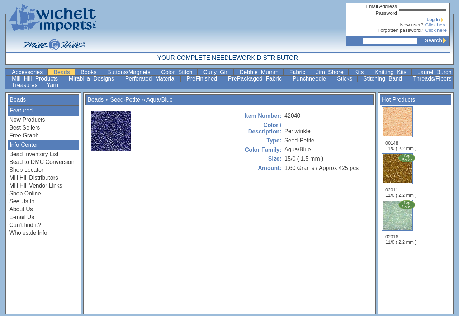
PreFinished (203, 79)
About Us (21, 209)
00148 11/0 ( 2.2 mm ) (401, 128)
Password (386, 13)
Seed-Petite (125, 100)
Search (437, 40)
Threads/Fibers (432, 79)
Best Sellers (24, 128)
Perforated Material (152, 79)
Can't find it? (25, 225)
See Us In (21, 201)
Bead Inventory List (33, 154)
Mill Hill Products (36, 79)
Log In (437, 19)
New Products (27, 120)
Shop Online (25, 193)
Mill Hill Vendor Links (35, 186)
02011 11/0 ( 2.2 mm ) (401, 175)
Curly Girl (217, 72)
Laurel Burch (434, 72)
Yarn (52, 85)
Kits (360, 72)
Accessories (29, 72)
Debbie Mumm (261, 72)
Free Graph (24, 135)
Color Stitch (178, 72)
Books (90, 72)
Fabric (299, 72)
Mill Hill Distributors (33, 178)
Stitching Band (384, 79)
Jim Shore (331, 72)
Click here (436, 25)
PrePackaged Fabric (256, 79)
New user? (411, 25)
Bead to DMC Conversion (41, 162)
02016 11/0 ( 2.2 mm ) (401, 222)
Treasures (25, 85)
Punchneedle (311, 79)
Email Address (381, 6)
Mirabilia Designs (93, 79)
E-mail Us (21, 217)
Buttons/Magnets (130, 72)
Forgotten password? (400, 30)
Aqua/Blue (159, 100)
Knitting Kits (392, 72)
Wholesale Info (28, 233)
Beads (63, 72)
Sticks (346, 79)
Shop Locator (26, 170)
